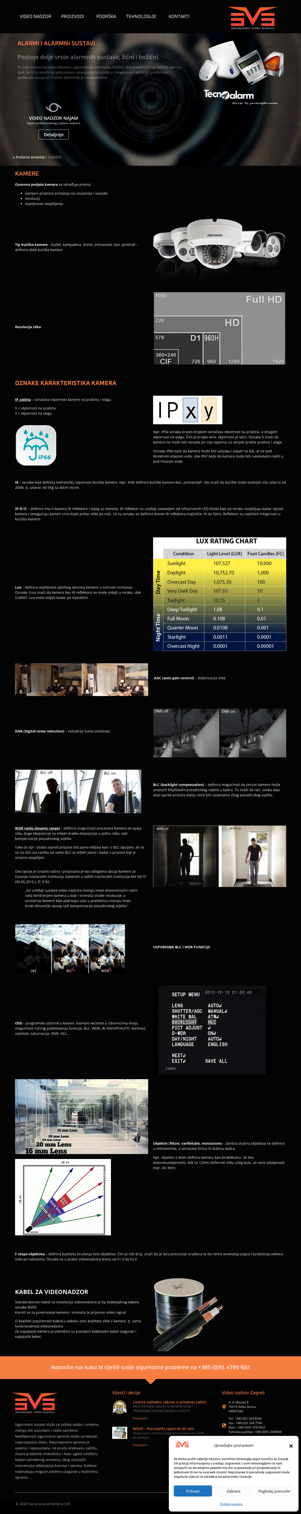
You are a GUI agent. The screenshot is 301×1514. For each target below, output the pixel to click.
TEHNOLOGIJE (142, 16)
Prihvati (193, 1491)
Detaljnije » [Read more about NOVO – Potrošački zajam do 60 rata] (140, 1445)
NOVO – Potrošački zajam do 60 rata (163, 1428)
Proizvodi (74, 16)
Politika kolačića (231, 1504)
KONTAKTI (179, 17)
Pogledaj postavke (274, 1491)
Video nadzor (35, 17)
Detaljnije (54, 134)
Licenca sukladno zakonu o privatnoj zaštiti (169, 1402)
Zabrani (233, 1491)
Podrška (106, 17)
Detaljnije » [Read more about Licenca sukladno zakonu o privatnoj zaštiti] (140, 1418)
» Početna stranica (28, 157)
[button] (291, 1446)
